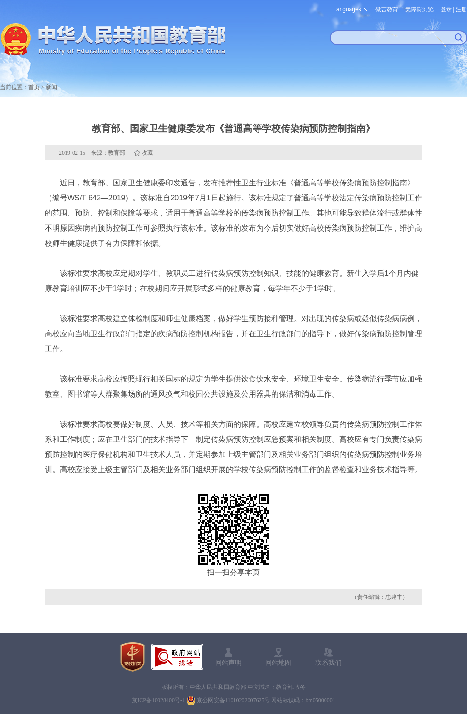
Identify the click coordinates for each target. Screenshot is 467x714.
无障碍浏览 (419, 9)
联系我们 (328, 662)
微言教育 (386, 9)
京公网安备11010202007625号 (233, 700)
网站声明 (228, 662)
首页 (34, 87)
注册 (461, 9)
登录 (446, 9)
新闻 (51, 87)
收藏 (147, 152)
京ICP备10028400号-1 (158, 700)
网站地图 (278, 662)
